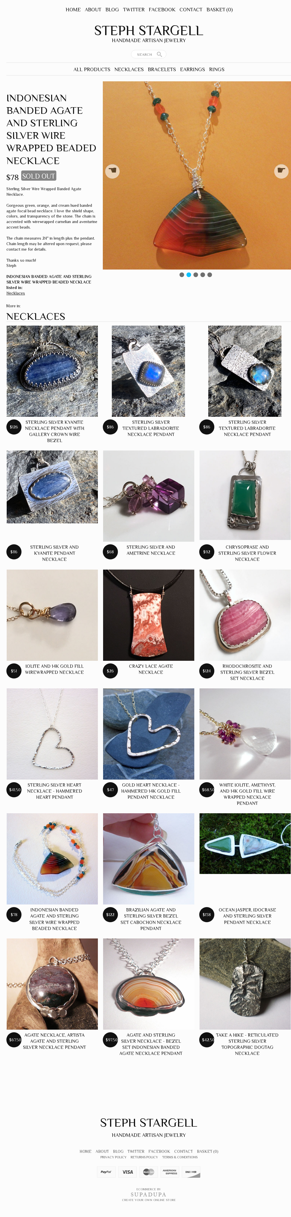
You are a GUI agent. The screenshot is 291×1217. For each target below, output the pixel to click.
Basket (219, 9)
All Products (91, 69)
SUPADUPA (149, 1194)
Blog (112, 9)
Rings (216, 69)
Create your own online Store (149, 1200)
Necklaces (129, 69)
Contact (190, 9)
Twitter (134, 9)
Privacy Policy (113, 1157)
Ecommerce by (148, 1189)
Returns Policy (144, 1157)
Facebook (162, 9)
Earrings (192, 69)
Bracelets (162, 69)
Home (73, 9)
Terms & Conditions (179, 1157)
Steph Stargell (148, 30)
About (93, 9)
